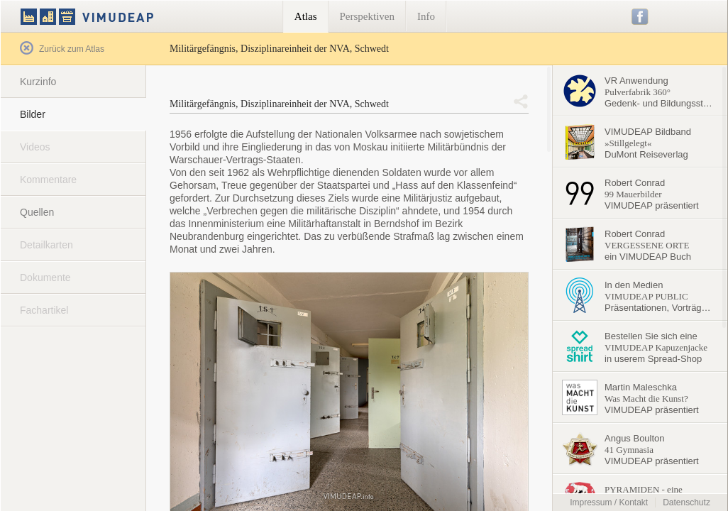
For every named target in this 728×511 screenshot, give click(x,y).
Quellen (37, 212)
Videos (35, 147)
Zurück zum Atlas (62, 49)
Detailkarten (46, 245)
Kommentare (48, 179)
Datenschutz (686, 502)
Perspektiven (367, 16)
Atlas (305, 16)
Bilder (32, 114)
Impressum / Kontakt (609, 502)
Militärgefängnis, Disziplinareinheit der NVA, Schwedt (279, 104)
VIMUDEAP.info (114, 16)
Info (426, 16)
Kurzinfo (38, 81)
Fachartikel (44, 310)
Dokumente (45, 277)
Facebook (640, 17)
